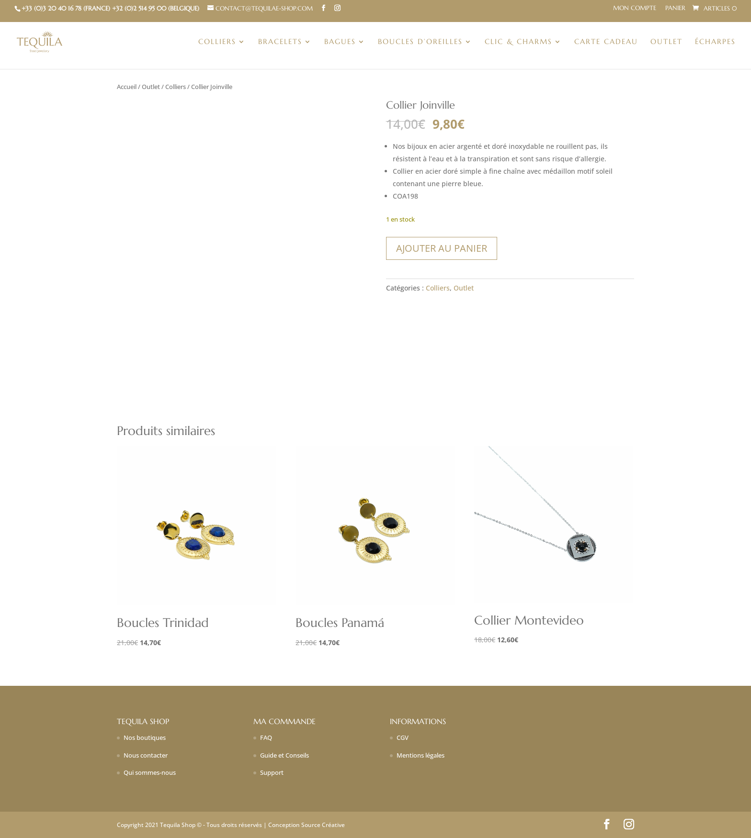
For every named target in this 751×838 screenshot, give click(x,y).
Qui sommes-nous (150, 772)
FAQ (266, 737)
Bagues (340, 42)
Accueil (127, 86)
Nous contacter (146, 755)
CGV (403, 737)
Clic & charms (518, 42)
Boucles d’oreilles (420, 42)
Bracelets (280, 42)
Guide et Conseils (284, 755)
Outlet (666, 42)
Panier (675, 8)
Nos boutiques (145, 737)
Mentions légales (420, 755)
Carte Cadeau (606, 42)
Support (272, 772)
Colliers (217, 42)
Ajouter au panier (441, 248)
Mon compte (634, 8)
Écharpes (715, 42)
